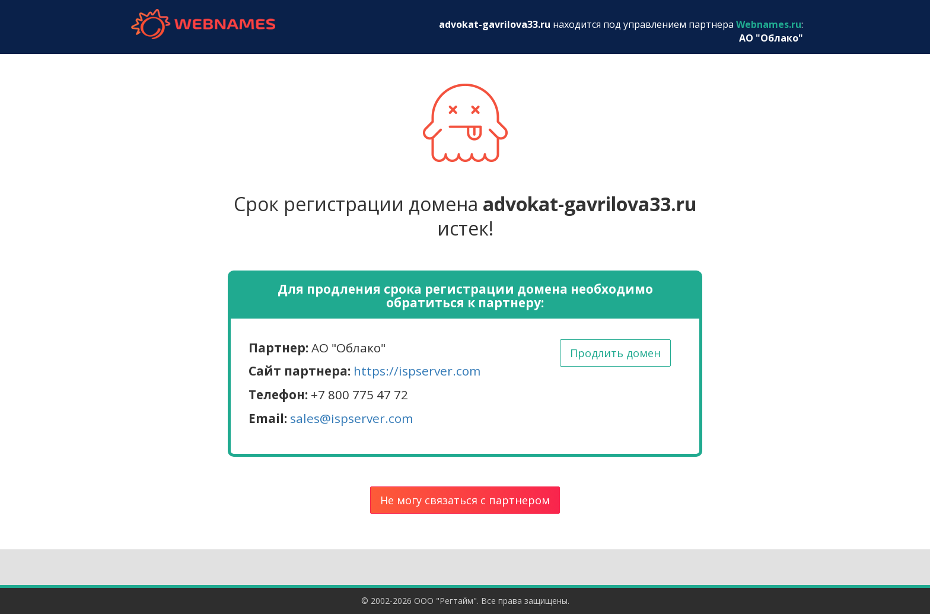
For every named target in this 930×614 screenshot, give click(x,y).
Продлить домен (615, 353)
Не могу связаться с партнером (465, 500)
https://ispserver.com (416, 370)
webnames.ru (203, 24)
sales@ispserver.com (351, 418)
